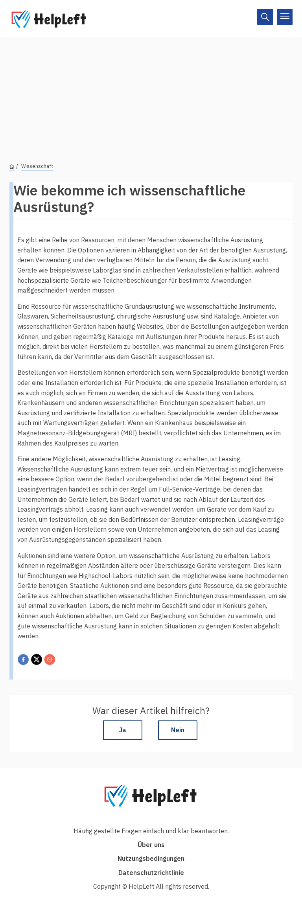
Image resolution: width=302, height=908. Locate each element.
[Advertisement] (151, 92)
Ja (122, 730)
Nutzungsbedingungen (151, 858)
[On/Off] (265, 17)
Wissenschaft (37, 166)
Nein (177, 730)
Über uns (151, 845)
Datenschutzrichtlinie (151, 873)
